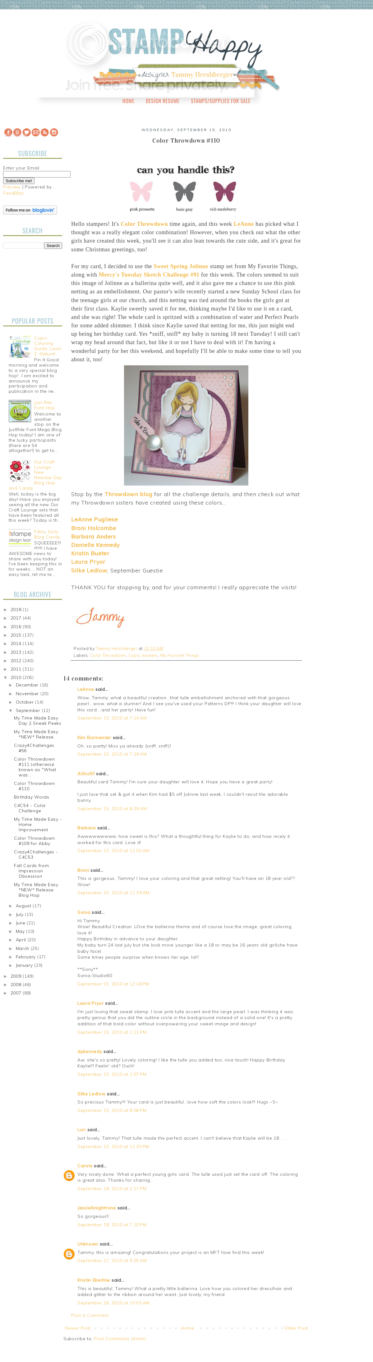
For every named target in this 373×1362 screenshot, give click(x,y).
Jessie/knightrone (96, 1208)
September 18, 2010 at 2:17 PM (111, 1188)
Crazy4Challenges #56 (34, 748)
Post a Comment (90, 1315)
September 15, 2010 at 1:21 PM (111, 1032)
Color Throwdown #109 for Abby (34, 840)
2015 (17, 635)
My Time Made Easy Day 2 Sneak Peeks (38, 720)
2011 (17, 669)
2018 (17, 609)
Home (128, 101)
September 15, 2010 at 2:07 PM (111, 1074)
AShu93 (85, 773)
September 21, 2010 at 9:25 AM (112, 1260)
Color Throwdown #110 (34, 786)
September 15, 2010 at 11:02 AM (113, 850)
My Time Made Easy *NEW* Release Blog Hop (36, 890)
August (24, 906)
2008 (17, 984)
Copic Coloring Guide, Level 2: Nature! (47, 345)
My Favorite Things (179, 655)
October (25, 702)
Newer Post (78, 1328)
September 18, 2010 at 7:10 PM (111, 1224)
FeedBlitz (13, 193)
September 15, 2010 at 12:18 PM (113, 984)
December (28, 685)
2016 (17, 626)
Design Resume (162, 101)
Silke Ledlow (91, 1094)
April (22, 939)
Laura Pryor (90, 1003)
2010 (17, 677)
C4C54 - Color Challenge (30, 808)
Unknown (87, 1244)
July (20, 914)
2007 (17, 993)
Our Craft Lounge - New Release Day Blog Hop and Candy (35, 475)
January (25, 965)
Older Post (296, 1328)
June (21, 923)
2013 (17, 652)
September (29, 710)
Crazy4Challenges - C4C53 (36, 854)
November (28, 693)
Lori (81, 1129)
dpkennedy (89, 1051)
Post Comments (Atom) (120, 1338)
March (23, 948)
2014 (17, 643)
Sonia (83, 912)
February (26, 957)
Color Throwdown (108, 655)
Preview (12, 187)
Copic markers (143, 655)
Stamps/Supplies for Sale (221, 101)
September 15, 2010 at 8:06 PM (111, 1110)
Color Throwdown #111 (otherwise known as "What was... (35, 766)
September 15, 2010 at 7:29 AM (112, 754)
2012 (17, 660)
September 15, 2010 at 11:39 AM (113, 892)
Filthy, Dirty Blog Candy (47, 534)
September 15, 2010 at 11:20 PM (113, 1146)
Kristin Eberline (93, 1280)
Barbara (86, 828)
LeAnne (85, 689)
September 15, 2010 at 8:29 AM (112, 808)
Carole (84, 1166)
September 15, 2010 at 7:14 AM (112, 718)
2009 (17, 976)
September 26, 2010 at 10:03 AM (113, 1303)
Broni (83, 870)
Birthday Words (31, 797)
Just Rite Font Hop (44, 405)
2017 (17, 618)
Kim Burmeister (94, 737)
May (21, 931)
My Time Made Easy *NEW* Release (36, 734)
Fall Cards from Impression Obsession (31, 871)
